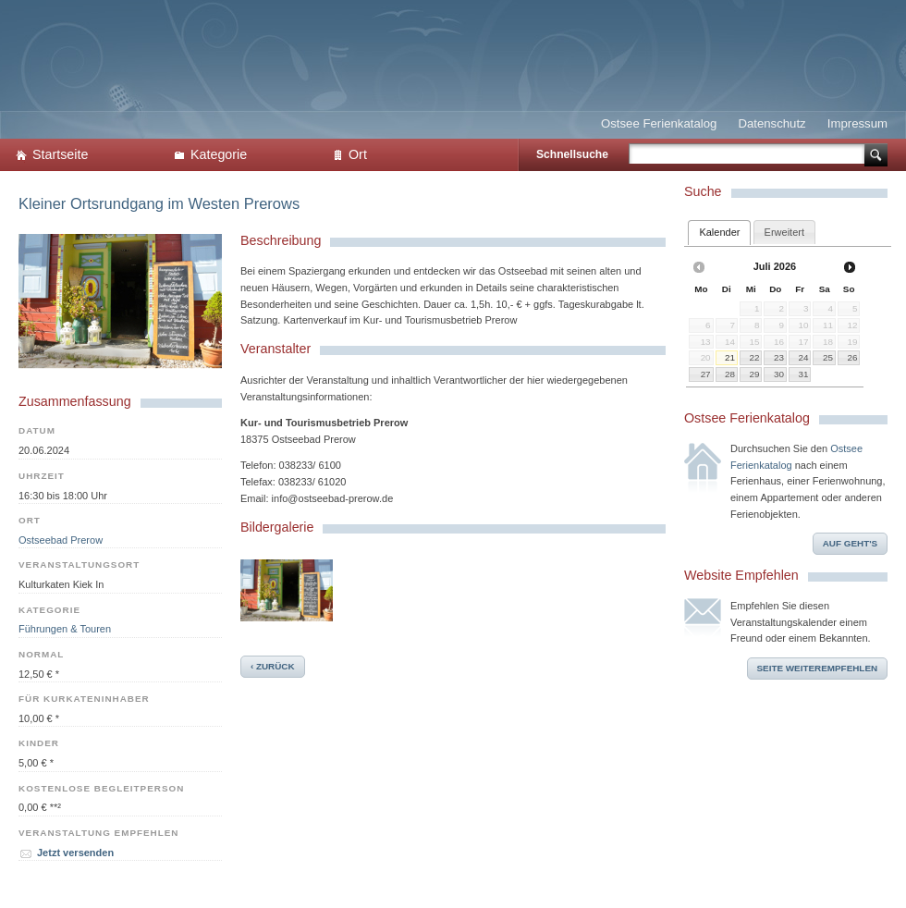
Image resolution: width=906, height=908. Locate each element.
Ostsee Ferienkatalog (658, 123)
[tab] (719, 232)
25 (828, 357)
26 (852, 357)
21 (730, 357)
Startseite (60, 154)
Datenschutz (771, 123)
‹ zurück (273, 666)
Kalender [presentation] (719, 232)
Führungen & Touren (64, 628)
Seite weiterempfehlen (817, 668)
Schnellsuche (572, 154)
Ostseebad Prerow (60, 540)
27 (706, 374)
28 (730, 374)
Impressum (857, 123)
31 (804, 374)
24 (804, 357)
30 (779, 374)
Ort (358, 154)
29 (754, 374)
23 (779, 357)
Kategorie (218, 154)
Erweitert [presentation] (784, 232)
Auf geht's (850, 543)
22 (754, 357)
